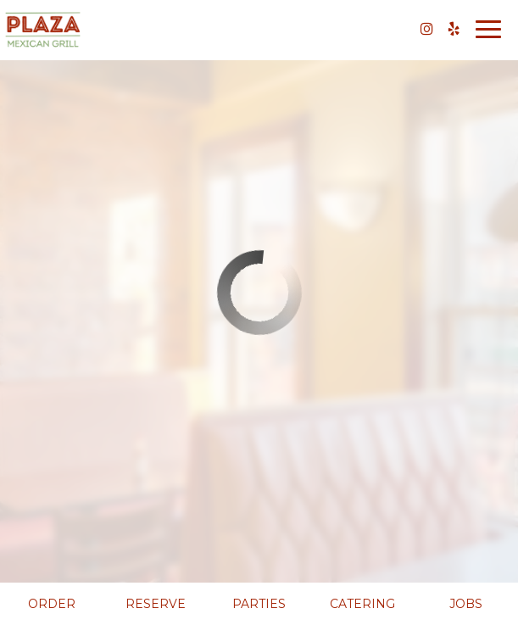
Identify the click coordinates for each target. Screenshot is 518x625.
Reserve (155, 603)
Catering (362, 603)
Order (51, 603)
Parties (259, 603)
